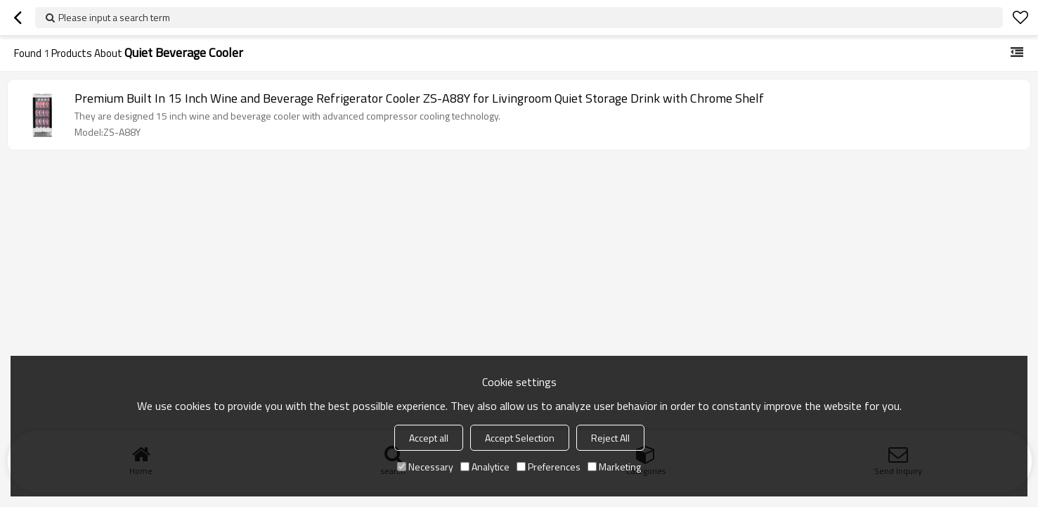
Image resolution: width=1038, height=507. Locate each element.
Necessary (425, 466)
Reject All (610, 437)
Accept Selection (519, 437)
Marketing (614, 466)
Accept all (428, 437)
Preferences (548, 466)
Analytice (485, 466)
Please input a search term (114, 17)
